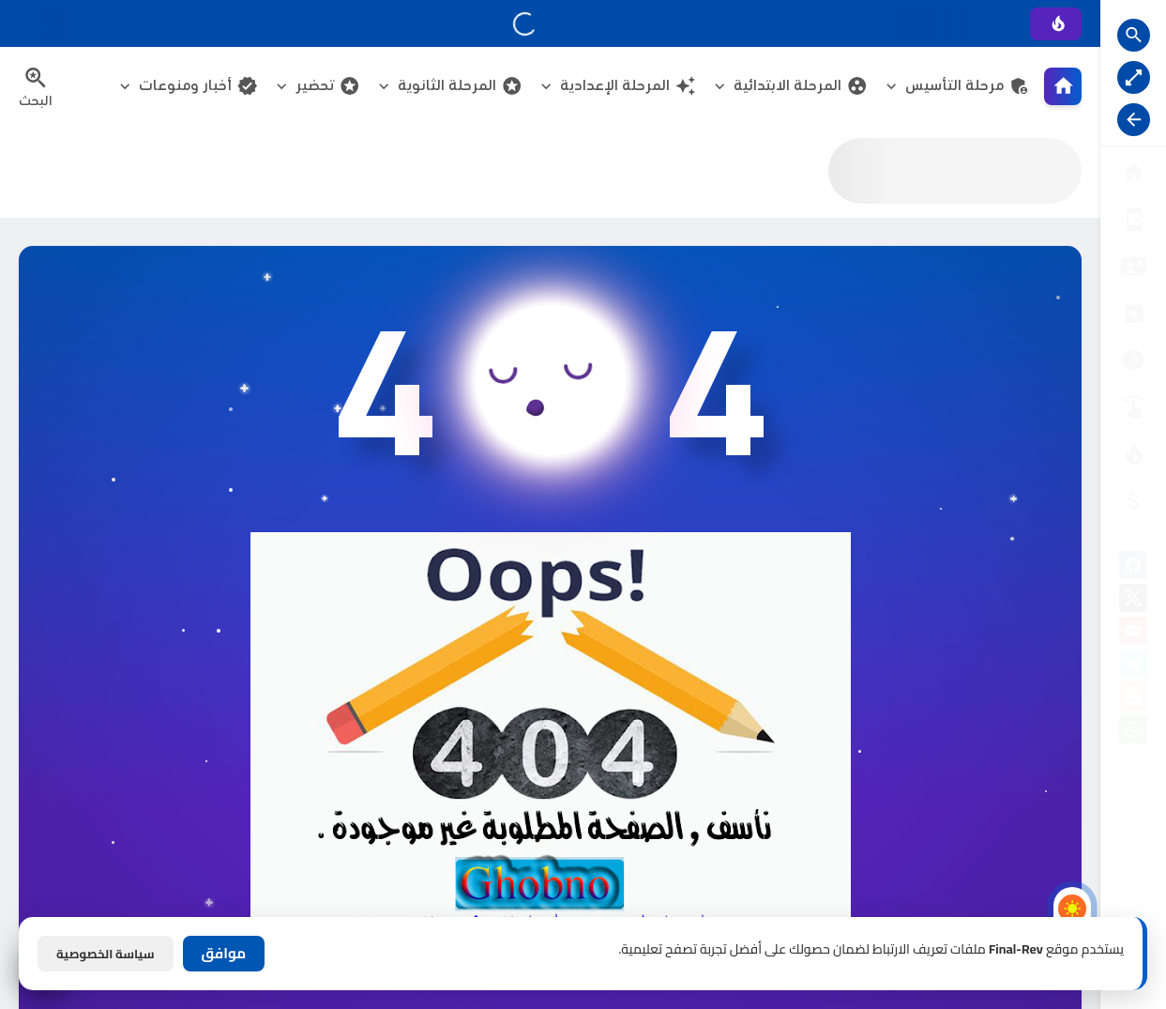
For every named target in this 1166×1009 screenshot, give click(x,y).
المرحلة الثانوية (460, 86)
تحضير (327, 86)
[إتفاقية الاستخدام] (1133, 313)
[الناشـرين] (1133, 453)
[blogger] (1133, 699)
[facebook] (1133, 568)
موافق (224, 953)
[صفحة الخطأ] (1133, 500)
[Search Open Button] (1133, 35)
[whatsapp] (1133, 732)
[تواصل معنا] (1133, 406)
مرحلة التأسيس (967, 86)
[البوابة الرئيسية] (1133, 172)
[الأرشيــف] (1133, 360)
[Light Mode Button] (1072, 908)
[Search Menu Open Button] (36, 86)
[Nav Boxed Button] (1133, 77)
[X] (1133, 601)
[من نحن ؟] (1133, 219)
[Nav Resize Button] (1133, 119)
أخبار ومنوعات (198, 86)
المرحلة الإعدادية (628, 86)
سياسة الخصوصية (105, 953)
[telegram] (1133, 667)
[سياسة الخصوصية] (1133, 266)
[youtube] (1133, 634)
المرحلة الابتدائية (801, 86)
